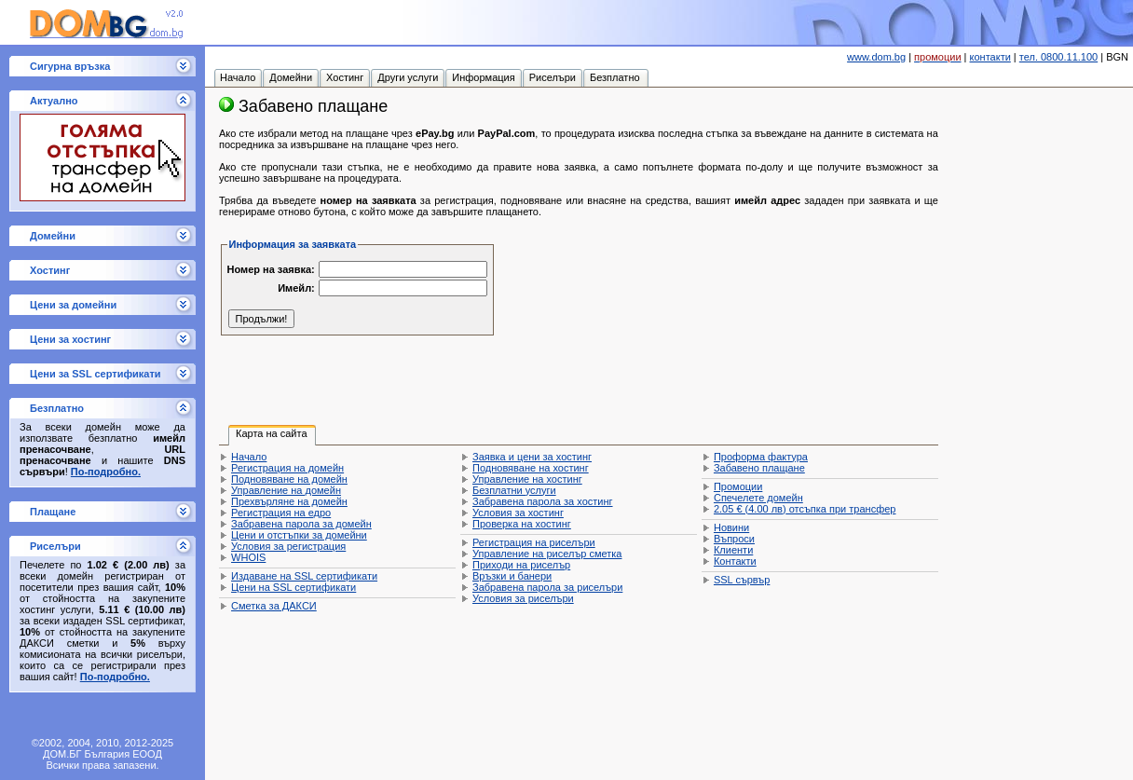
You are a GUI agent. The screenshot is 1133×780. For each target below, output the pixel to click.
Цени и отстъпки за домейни (299, 535)
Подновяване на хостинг (530, 467)
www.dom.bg (876, 56)
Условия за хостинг (518, 512)
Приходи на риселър (521, 564)
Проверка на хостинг (521, 523)
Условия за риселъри (523, 598)
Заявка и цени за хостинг (532, 456)
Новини (731, 527)
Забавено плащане (759, 467)
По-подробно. (106, 471)
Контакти (735, 561)
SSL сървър (742, 579)
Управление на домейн (286, 490)
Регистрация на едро (281, 512)
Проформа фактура (761, 456)
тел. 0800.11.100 (1058, 56)
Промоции (738, 486)
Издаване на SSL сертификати (304, 576)
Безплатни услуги (514, 490)
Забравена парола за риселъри (547, 587)
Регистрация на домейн (287, 467)
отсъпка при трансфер (805, 508)
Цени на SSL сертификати (293, 587)
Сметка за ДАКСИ (274, 605)
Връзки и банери (512, 576)
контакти (990, 56)
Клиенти (733, 549)
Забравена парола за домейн (301, 523)
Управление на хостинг (527, 479)
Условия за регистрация (288, 546)
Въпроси (734, 538)
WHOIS (248, 557)
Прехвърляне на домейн (289, 501)
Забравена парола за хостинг (542, 501)
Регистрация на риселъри (533, 542)
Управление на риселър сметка (546, 553)
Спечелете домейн (758, 497)
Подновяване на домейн (289, 479)
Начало (248, 456)
